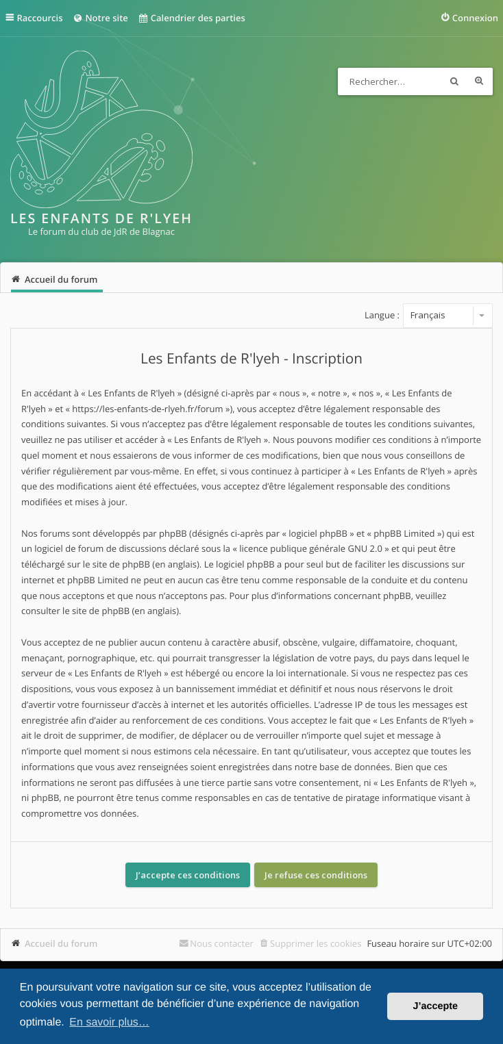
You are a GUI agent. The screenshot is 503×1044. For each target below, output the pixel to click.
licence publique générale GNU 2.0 (310, 548)
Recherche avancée (479, 81)
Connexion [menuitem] (475, 18)
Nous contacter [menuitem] (222, 943)
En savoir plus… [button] (109, 1022)
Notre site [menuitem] (99, 18)
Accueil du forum (61, 943)
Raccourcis (40, 18)
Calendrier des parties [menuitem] (191, 18)
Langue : (382, 315)
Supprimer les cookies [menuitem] (315, 943)
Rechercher (454, 81)
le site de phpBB (116, 564)
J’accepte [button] (435, 1006)
